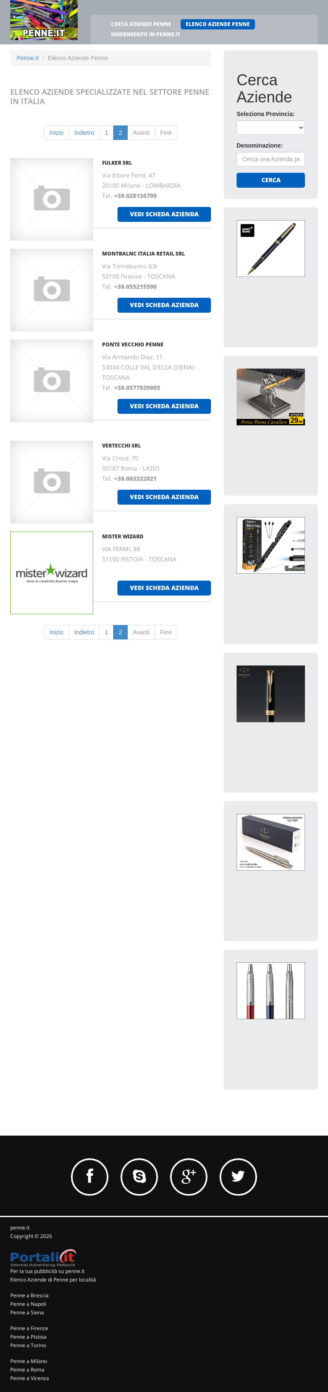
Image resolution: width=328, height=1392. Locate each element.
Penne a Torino (28, 1345)
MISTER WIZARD (123, 536)
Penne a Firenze (29, 1328)
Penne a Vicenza (29, 1378)
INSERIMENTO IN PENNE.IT (145, 34)
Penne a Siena (27, 1312)
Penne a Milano (28, 1361)
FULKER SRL (117, 162)
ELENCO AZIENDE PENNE (218, 24)
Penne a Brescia (29, 1295)
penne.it (19, 1227)
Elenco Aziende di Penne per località (53, 1279)
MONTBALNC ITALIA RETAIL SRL (143, 253)
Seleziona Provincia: (266, 113)
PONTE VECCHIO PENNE (133, 344)
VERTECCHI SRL (121, 445)
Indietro (84, 132)
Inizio (57, 132)
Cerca (271, 180)
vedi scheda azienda (164, 214)
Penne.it (27, 58)
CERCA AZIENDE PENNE (141, 24)
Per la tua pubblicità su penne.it (47, 1271)
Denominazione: (260, 145)
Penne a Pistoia (28, 1336)
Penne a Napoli (28, 1304)
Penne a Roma (27, 1369)
